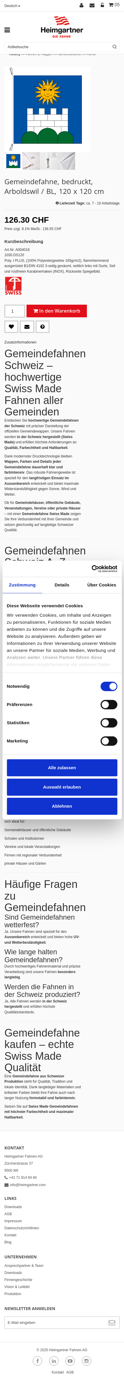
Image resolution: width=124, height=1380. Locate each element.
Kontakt (10, 1235)
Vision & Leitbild (16, 1287)
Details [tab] (62, 584)
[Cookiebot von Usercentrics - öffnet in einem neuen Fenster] (91, 569)
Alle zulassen (62, 767)
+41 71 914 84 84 (20, 1178)
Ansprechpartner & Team (24, 1266)
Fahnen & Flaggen (39, 54)
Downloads (13, 1207)
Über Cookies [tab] (101, 584)
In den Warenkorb (59, 311)
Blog (7, 1242)
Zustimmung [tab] (22, 584)
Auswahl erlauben (62, 786)
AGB (8, 1214)
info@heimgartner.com (25, 1185)
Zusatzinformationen (20, 342)
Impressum (13, 1221)
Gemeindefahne (69, 54)
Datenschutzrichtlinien (21, 1228)
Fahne (91, 54)
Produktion (12, 1294)
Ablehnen (62, 806)
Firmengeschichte (18, 1280)
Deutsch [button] (12, 6)
